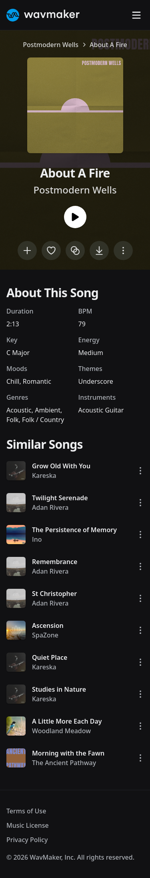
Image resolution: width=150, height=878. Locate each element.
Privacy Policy (27, 839)
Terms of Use (26, 811)
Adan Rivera (50, 507)
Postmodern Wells (50, 44)
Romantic (37, 381)
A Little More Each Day (67, 721)
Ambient (47, 410)
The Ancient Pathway (64, 762)
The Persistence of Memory (74, 529)
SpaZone (45, 635)
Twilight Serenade (60, 497)
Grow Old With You (61, 466)
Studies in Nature (59, 689)
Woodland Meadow (61, 730)
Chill (12, 381)
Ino (37, 539)
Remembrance (54, 561)
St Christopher (54, 593)
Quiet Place (49, 657)
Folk (12, 419)
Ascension (48, 625)
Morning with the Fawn (68, 753)
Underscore (95, 381)
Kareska (44, 475)
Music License (27, 825)
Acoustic (19, 410)
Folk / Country (43, 419)
